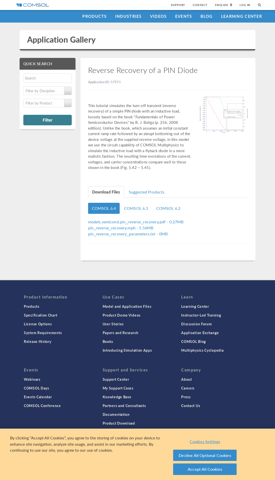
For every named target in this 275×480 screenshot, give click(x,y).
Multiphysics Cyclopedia (202, 350)
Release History (37, 341)
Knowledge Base (117, 396)
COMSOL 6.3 (136, 208)
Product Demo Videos (122, 315)
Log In (245, 5)
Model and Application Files (127, 306)
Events (183, 16)
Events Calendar (38, 396)
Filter (47, 120)
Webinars (32, 379)
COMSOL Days (36, 388)
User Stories (113, 323)
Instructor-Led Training (201, 315)
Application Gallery (61, 39)
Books (108, 341)
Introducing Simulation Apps (127, 350)
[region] (137, 454)
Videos (158, 16)
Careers (187, 388)
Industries (128, 16)
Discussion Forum (196, 323)
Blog (206, 16)
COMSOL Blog (193, 341)
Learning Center (241, 16)
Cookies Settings (205, 441)
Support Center (116, 379)
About (186, 379)
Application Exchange (200, 332)
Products (94, 16)
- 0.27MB (136, 222)
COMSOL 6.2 (168, 208)
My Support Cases (118, 388)
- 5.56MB (121, 228)
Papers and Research (121, 332)
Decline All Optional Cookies (205, 455)
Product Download (119, 423)
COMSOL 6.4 (104, 208)
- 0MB (128, 234)
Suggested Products (147, 192)
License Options (38, 323)
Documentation (116, 414)
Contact (200, 5)
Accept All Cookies (205, 469)
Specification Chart (40, 315)
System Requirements (43, 332)
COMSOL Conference (42, 405)
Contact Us (190, 405)
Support (178, 5)
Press (186, 396)
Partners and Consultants (124, 405)
